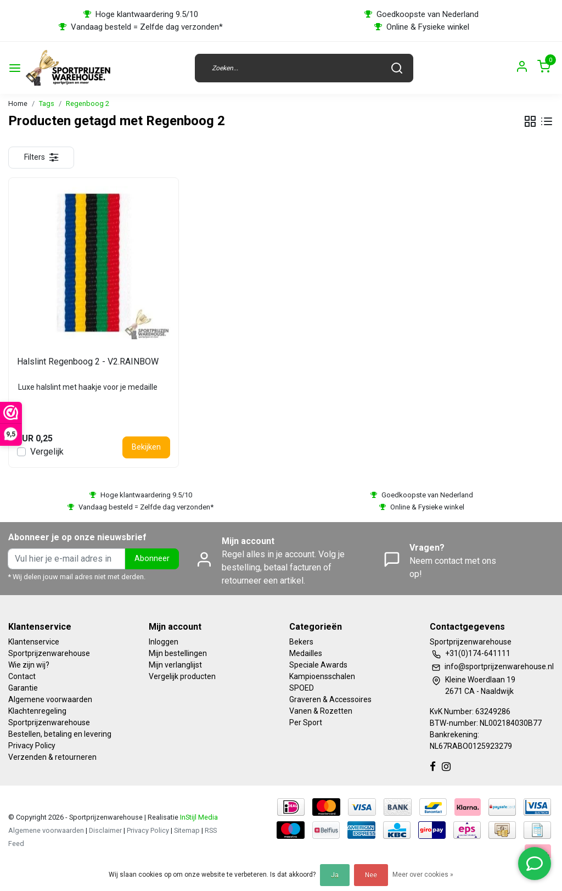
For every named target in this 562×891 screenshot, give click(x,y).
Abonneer (152, 558)
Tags (46, 103)
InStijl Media (198, 817)
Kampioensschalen (322, 676)
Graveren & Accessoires (330, 699)
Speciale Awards (318, 664)
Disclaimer (105, 830)
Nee (371, 875)
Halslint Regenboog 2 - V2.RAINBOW (88, 361)
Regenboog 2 (87, 103)
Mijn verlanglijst (175, 664)
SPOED (301, 687)
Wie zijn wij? (28, 664)
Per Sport (305, 722)
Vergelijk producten (182, 676)
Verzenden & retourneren (52, 757)
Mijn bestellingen (178, 653)
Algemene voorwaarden (50, 699)
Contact (22, 676)
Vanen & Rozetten (320, 711)
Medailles (305, 653)
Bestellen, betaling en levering (59, 734)
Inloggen (163, 641)
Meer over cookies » (422, 874)
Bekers (301, 641)
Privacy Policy (31, 745)
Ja (335, 875)
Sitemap (187, 830)
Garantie (23, 687)
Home (17, 103)
